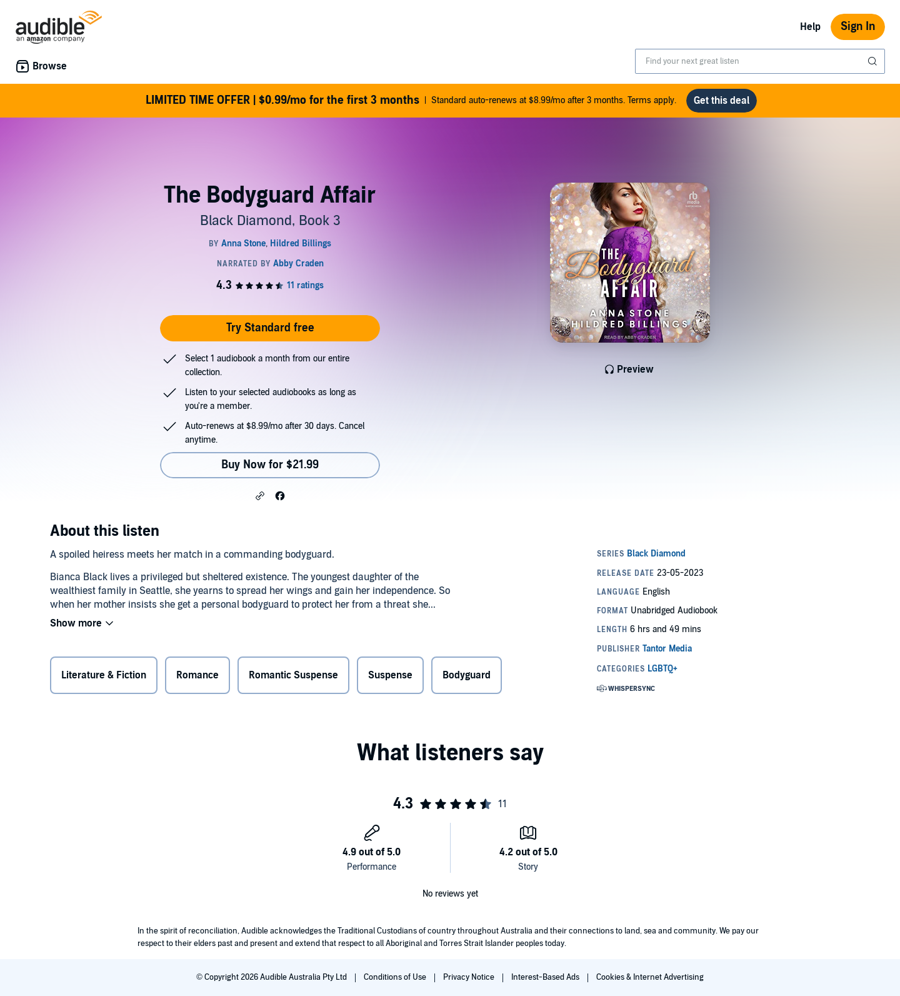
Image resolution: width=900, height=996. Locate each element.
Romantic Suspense (293, 675)
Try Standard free (270, 328)
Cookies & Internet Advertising (650, 977)
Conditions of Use (396, 977)
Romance (197, 675)
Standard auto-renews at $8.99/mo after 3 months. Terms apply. (411, 101)
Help (810, 27)
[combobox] (760, 61)
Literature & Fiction (103, 675)
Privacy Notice (469, 977)
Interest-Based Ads (546, 977)
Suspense (390, 675)
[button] (260, 495)
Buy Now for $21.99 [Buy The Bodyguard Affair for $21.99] (270, 464)
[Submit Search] (873, 61)
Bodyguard (466, 675)
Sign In (858, 26)
